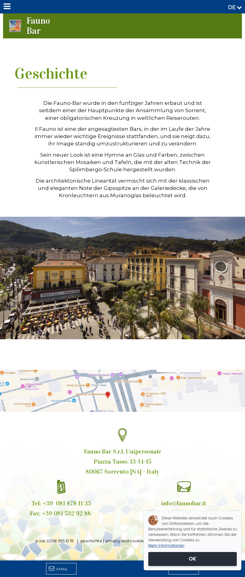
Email (58, 568)
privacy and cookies (126, 540)
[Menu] (6, 6)
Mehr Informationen (166, 545)
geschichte (90, 540)
